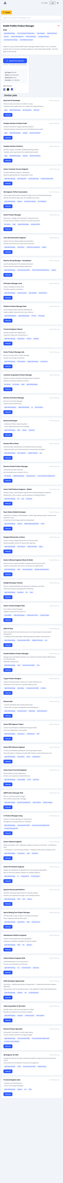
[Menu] (57, 2)
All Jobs (6, 12)
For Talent (44, 3)
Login (52, 3)
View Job (8, 115)
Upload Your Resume (15, 61)
